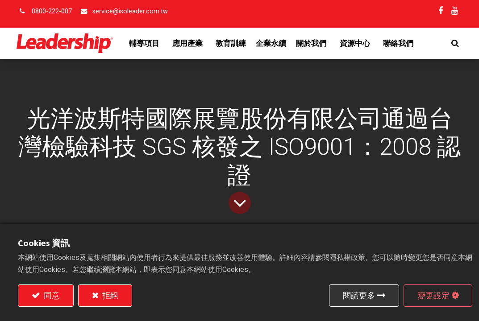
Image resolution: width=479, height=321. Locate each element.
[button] (453, 43)
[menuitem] (232, 43)
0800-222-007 (52, 11)
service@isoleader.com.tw (130, 11)
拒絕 (109, 295)
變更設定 (433, 295)
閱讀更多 (359, 295)
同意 (51, 295)
